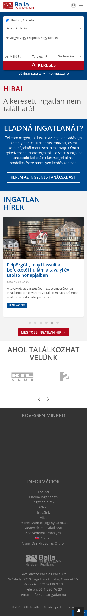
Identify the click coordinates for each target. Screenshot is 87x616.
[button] (79, 611)
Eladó (14, 20)
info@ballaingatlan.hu (49, 594)
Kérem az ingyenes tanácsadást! (43, 177)
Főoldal (43, 492)
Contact (43, 538)
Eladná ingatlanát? (43, 497)
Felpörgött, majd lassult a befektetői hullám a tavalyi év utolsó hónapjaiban (38, 270)
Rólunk (43, 507)
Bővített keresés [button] (33, 73)
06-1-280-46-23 (50, 589)
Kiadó (30, 20)
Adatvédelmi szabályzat (43, 533)
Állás (43, 517)
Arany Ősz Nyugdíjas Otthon (44, 543)
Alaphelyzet (59, 73)
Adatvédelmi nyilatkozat (43, 528)
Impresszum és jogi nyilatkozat (44, 522)
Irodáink (43, 512)
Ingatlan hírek (21, 203)
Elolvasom (17, 305)
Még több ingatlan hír (43, 332)
